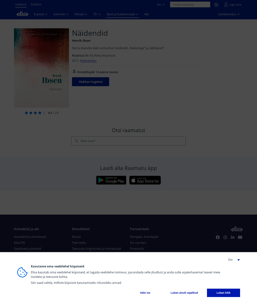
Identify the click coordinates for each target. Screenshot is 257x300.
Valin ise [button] (145, 292)
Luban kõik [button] (223, 292)
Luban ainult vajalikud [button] (184, 292)
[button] (232, 259)
